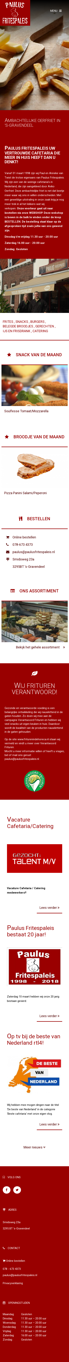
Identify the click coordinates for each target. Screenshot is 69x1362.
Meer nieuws (34, 1147)
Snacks (22, 322)
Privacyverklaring (13, 1283)
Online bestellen (24, 537)
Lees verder (49, 908)
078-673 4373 (23, 544)
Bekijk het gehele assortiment (40, 647)
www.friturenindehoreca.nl (33, 739)
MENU (56, 10)
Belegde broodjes (18, 326)
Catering (40, 331)
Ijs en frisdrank (17, 331)
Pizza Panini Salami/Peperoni (25, 493)
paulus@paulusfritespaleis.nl (34, 552)
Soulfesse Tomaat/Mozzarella (26, 411)
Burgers (37, 322)
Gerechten (45, 326)
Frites (8, 322)
